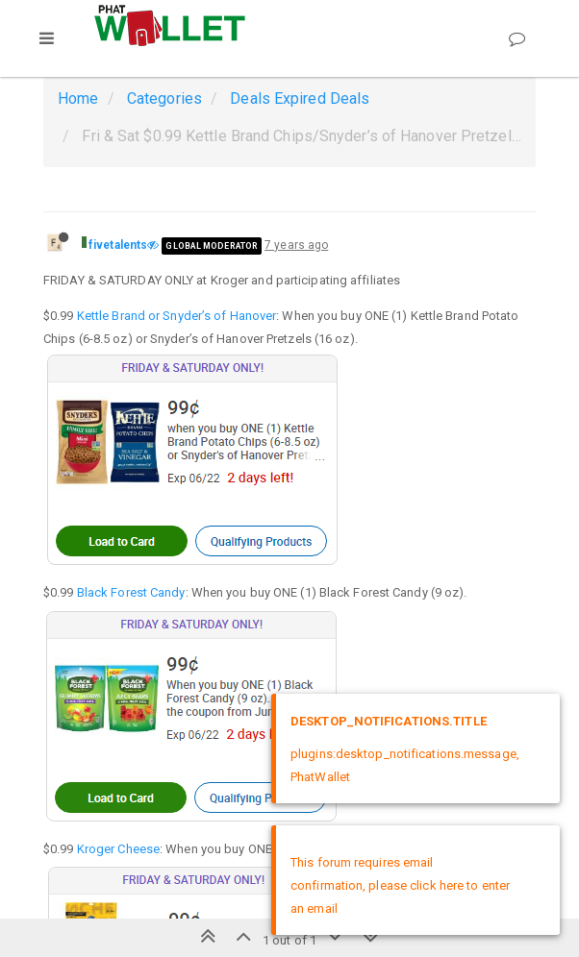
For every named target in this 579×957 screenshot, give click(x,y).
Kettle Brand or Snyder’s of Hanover (177, 315)
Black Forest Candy (131, 592)
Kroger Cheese (118, 849)
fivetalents (117, 245)
